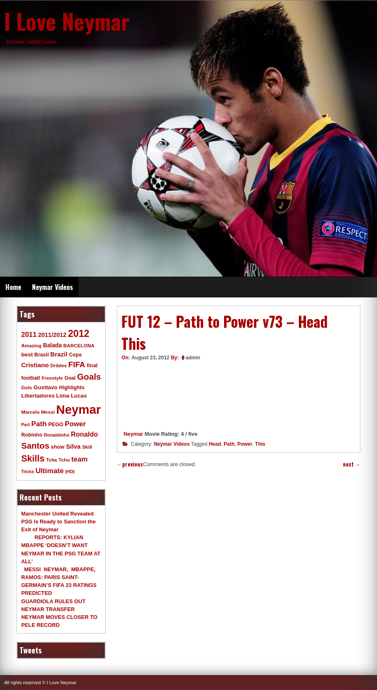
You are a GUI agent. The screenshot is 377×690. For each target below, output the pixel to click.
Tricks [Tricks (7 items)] (27, 471)
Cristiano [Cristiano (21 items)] (35, 364)
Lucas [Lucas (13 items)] (78, 396)
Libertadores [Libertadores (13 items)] (38, 396)
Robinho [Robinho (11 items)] (31, 435)
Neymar (133, 434)
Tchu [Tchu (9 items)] (64, 459)
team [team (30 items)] (79, 459)
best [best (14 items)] (27, 354)
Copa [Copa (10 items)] (75, 355)
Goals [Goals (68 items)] (89, 376)
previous (130, 464)
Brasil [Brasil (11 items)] (41, 355)
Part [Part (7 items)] (25, 424)
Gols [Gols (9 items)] (26, 387)
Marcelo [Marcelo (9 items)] (30, 412)
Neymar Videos (52, 287)
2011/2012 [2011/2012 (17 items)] (52, 334)
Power (244, 444)
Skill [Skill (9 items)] (87, 446)
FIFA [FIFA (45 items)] (76, 364)
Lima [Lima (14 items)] (62, 396)
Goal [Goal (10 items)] (70, 378)
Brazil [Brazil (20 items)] (58, 354)
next (351, 464)
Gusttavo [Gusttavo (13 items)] (46, 387)
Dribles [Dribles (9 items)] (58, 365)
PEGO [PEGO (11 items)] (55, 424)
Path (229, 444)
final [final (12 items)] (91, 365)
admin (193, 358)
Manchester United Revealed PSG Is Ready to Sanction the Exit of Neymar (58, 522)
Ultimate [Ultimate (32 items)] (49, 471)
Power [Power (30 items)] (75, 424)
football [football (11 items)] (30, 378)
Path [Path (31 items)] (39, 424)
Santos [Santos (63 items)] (35, 445)
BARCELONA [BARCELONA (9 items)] (78, 345)
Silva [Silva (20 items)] (73, 446)
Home (13, 287)
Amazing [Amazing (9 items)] (31, 345)
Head (215, 444)
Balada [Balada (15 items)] (52, 345)
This (260, 444)
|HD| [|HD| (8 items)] (69, 471)
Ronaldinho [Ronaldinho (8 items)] (57, 434)
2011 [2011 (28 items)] (29, 335)
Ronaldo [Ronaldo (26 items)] (84, 434)
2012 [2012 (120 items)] (78, 333)
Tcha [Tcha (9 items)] (51, 459)
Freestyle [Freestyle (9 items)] (52, 378)
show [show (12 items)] (57, 447)
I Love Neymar (67, 21)
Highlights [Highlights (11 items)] (71, 387)
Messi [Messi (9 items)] (48, 412)
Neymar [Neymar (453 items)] (78, 409)
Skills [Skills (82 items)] (32, 459)
